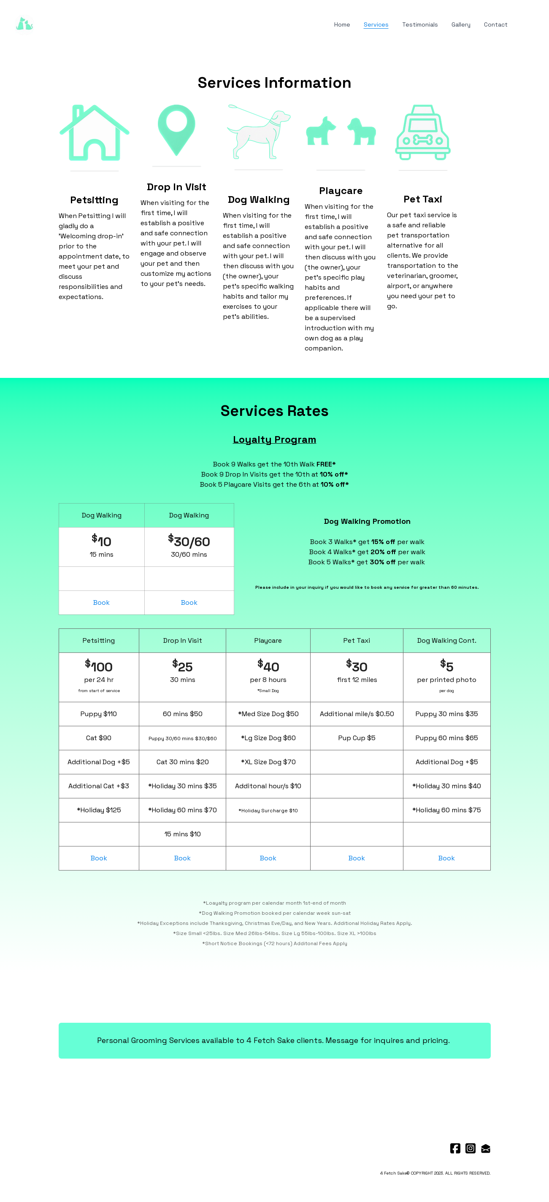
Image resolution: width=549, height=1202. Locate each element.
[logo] (25, 25)
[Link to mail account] (486, 1148)
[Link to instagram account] (470, 1148)
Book (101, 602)
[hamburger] (44, 23)
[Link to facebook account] (455, 1148)
